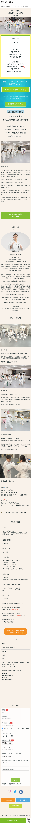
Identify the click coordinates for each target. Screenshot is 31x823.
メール (4, 736)
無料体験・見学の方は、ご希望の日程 (11, 753)
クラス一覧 (21, 6)
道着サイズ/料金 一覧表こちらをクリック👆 (15, 631)
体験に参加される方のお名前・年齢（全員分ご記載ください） (15, 762)
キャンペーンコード (7, 747)
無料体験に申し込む (13, 820)
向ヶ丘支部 (23, 802)
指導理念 (3, 6)
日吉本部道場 (8, 802)
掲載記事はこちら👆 (15, 104)
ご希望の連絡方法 (6, 733)
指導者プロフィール (11, 6)
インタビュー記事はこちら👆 (15, 89)
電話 (11, 736)
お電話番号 (4, 716)
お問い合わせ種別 (6, 740)
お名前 (3, 710)
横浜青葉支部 (16, 807)
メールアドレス (6, 723)
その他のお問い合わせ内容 (9, 769)
